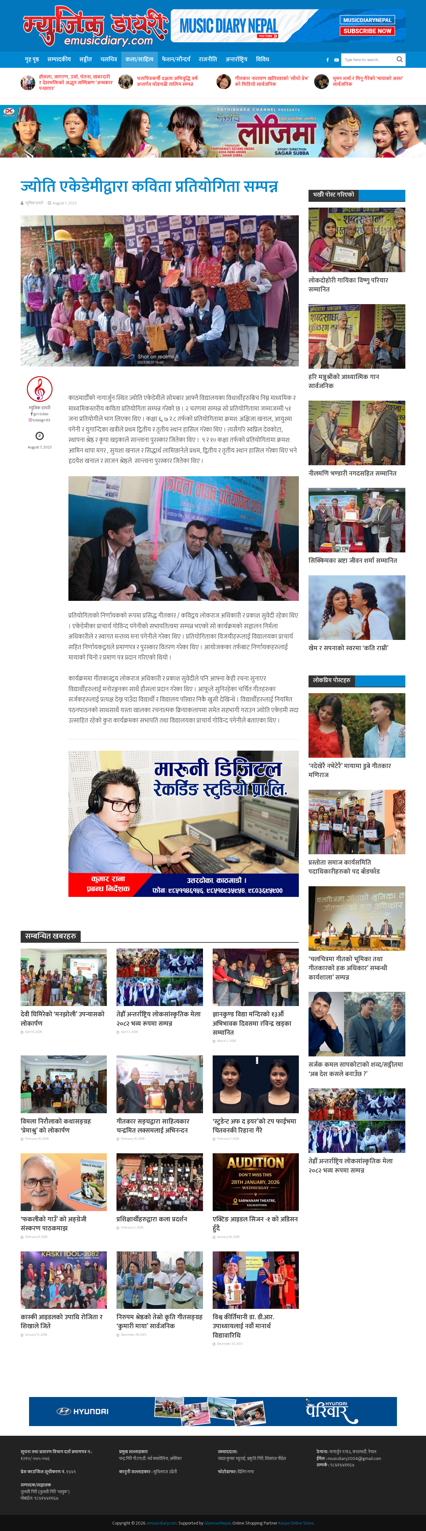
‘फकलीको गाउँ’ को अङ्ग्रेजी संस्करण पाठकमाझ (53, 1224)
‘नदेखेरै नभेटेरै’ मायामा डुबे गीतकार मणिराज (350, 771)
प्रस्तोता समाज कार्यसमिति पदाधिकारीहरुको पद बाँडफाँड (344, 867)
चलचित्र (108, 60)
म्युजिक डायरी (34, 203)
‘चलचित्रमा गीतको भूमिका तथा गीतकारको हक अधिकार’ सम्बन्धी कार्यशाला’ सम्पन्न (348, 968)
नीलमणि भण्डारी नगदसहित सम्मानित (353, 473)
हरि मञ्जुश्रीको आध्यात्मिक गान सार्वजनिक (344, 382)
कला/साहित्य (140, 60)
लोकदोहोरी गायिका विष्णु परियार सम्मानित (348, 285)
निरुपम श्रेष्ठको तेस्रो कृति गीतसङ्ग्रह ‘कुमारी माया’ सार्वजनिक (160, 1322)
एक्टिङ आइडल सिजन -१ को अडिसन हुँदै (255, 1224)
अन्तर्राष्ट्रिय (237, 60)
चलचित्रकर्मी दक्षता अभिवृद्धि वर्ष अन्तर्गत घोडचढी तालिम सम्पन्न (167, 81)
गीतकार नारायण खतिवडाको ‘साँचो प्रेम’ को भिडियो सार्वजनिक (271, 81)
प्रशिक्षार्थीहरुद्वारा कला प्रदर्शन (152, 1219)
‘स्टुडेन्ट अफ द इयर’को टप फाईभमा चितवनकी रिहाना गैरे (254, 1126)
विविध (262, 60)
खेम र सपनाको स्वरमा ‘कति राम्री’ (349, 648)
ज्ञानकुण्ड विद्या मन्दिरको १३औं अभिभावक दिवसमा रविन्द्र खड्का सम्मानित (252, 1023)
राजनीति (208, 60)
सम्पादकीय (59, 60)
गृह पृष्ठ (32, 60)
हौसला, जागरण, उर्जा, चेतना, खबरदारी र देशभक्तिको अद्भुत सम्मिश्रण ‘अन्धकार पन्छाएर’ (76, 83)
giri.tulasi (41, 414)
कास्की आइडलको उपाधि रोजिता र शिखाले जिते (62, 1322)
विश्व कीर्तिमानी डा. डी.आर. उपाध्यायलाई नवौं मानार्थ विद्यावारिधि (243, 1326)
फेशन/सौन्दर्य (176, 60)
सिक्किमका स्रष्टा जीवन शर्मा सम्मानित (353, 560)
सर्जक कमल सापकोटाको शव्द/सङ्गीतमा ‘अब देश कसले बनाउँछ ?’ (356, 1069)
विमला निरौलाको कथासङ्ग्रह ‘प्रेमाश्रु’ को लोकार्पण (56, 1126)
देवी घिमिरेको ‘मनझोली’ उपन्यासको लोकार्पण (63, 1019)
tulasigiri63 (41, 420)
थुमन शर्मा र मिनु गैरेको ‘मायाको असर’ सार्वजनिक (368, 81)
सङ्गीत (85, 60)
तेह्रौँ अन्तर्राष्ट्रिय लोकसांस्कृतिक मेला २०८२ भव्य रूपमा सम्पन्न (159, 1019)
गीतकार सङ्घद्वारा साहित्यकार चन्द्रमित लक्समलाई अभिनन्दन (153, 1126)
